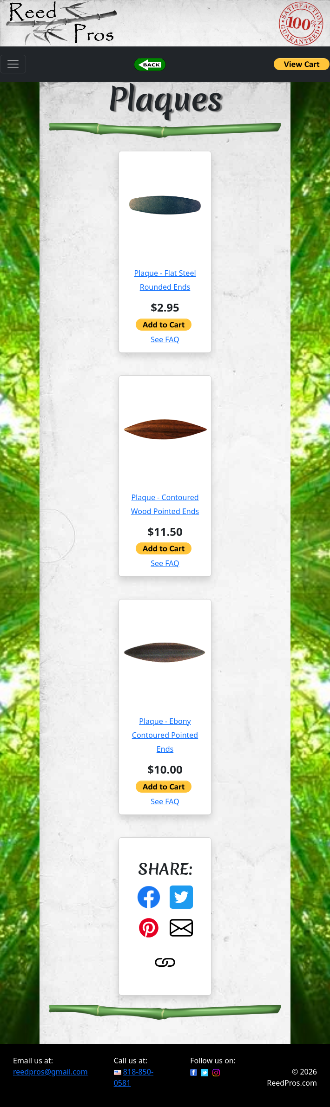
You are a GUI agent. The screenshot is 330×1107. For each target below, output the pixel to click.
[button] (150, 64)
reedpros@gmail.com (50, 1072)
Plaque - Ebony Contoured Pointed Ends (165, 735)
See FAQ (165, 339)
